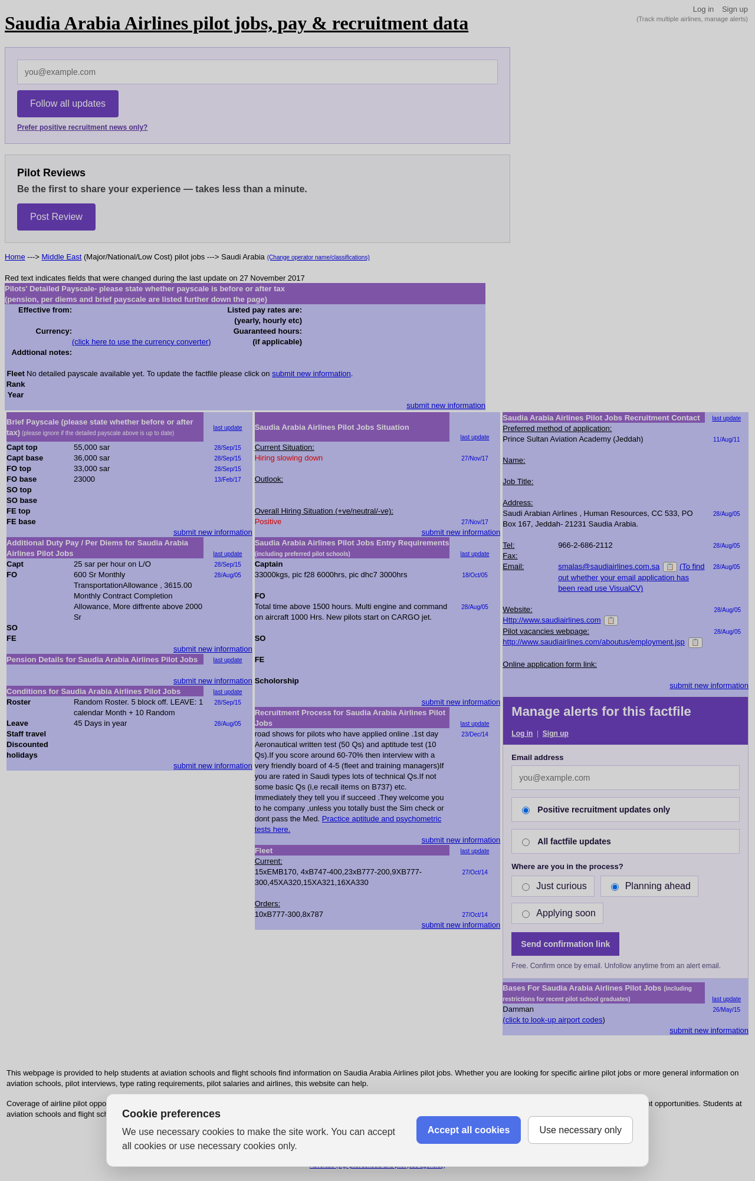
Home (15, 256)
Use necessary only (580, 1130)
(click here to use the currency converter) (141, 341)
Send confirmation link (565, 944)
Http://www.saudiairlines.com (551, 620)
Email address (537, 757)
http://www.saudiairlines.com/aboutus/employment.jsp (594, 641)
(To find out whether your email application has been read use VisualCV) (631, 577)
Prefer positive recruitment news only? (82, 127)
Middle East (62, 256)
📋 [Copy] (670, 566)
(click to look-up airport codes (552, 1019)
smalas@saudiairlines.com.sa (608, 566)
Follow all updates (68, 103)
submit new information (311, 373)
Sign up (735, 9)
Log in (703, 9)
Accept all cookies (469, 1130)
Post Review (56, 217)
